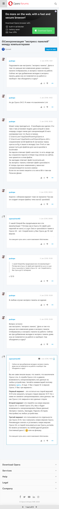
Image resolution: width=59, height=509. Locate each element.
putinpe (12, 53)
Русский (8, 42)
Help (4, 469)
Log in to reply (51, 42)
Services (7, 463)
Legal (5, 475)
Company (7, 481)
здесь (18, 377)
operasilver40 (14, 211)
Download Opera (45, 23)
